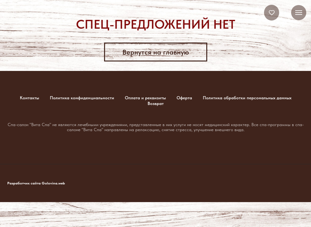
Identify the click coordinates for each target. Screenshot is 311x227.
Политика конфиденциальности (82, 97)
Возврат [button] (156, 103)
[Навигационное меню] (298, 12)
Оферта (184, 97)
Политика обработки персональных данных (247, 97)
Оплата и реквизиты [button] (145, 97)
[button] (272, 12)
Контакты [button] (29, 97)
